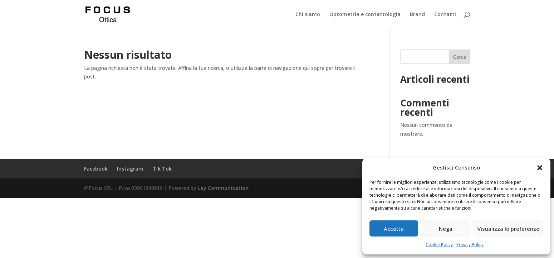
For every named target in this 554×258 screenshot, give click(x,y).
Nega (445, 228)
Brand (417, 15)
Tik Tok (162, 168)
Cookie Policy (439, 245)
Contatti (445, 15)
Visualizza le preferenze (508, 228)
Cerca (459, 56)
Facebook (96, 168)
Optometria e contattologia (365, 15)
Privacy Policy (470, 245)
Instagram (130, 168)
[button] (539, 167)
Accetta (394, 228)
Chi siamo (307, 15)
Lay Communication (223, 188)
